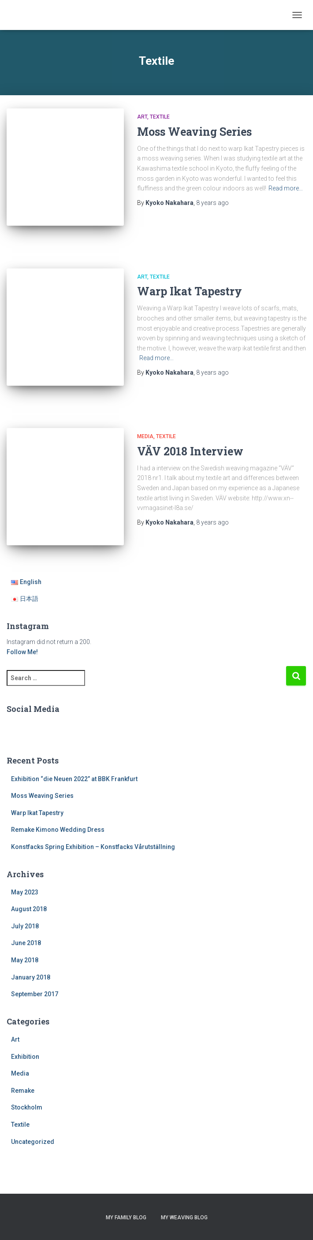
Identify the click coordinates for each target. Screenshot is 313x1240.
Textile (160, 117)
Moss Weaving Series (194, 131)
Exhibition (25, 1056)
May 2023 (24, 892)
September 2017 (34, 994)
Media (145, 436)
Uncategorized (32, 1141)
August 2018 (29, 908)
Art (142, 117)
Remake (22, 1090)
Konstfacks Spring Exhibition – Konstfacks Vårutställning (93, 846)
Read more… (285, 188)
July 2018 (25, 926)
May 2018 (24, 960)
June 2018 (26, 942)
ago (212, 202)
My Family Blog (126, 1217)
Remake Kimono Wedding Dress (57, 829)
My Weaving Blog (184, 1217)
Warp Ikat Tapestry (189, 291)
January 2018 (30, 977)
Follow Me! (22, 651)
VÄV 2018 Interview (190, 451)
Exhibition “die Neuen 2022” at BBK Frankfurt (74, 778)
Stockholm (26, 1107)
